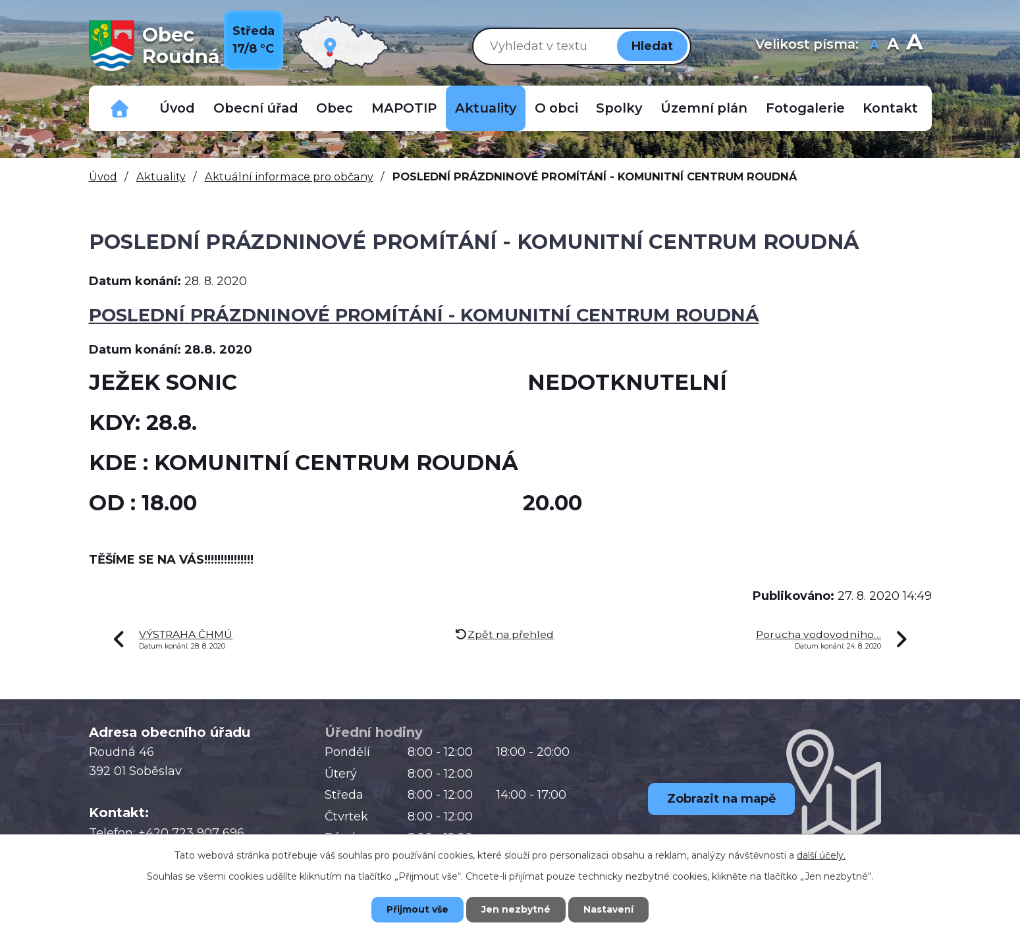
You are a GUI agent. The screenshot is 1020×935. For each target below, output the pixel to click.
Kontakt (890, 108)
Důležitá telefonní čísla (120, 108)
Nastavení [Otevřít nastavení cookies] (608, 909)
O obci (556, 108)
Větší (914, 46)
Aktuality (485, 108)
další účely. (821, 855)
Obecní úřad (255, 108)
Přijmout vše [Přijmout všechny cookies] (417, 909)
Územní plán (703, 108)
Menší (875, 46)
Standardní (893, 46)
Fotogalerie (805, 108)
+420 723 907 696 (191, 833)
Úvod (177, 108)
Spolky (619, 108)
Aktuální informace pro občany (289, 176)
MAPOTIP (404, 108)
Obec (334, 108)
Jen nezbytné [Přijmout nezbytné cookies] (515, 909)
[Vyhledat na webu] (542, 46)
